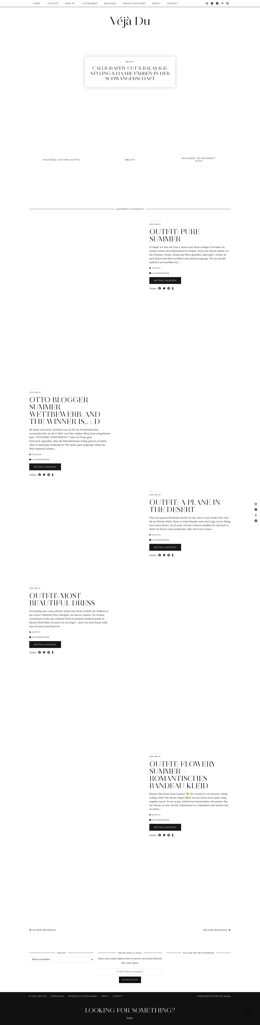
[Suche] (227, 3)
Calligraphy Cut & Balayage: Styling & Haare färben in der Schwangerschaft (130, 73)
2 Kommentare (39, 459)
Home (36, 3)
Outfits (156, 268)
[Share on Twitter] (164, 288)
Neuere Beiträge (217, 929)
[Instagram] (207, 3)
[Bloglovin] (222, 3)
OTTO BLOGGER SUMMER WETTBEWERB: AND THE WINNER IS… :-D (64, 410)
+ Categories (89, 3)
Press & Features (134, 3)
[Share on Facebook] (159, 288)
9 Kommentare (39, 637)
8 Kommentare (159, 820)
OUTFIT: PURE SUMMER (174, 235)
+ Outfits (52, 3)
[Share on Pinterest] (168, 288)
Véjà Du (130, 21)
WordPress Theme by (214, 996)
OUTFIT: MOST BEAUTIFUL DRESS (62, 599)
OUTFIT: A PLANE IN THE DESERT (184, 506)
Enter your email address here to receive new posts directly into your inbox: (130, 960)
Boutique (110, 3)
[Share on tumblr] (172, 288)
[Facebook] (217, 3)
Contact (172, 3)
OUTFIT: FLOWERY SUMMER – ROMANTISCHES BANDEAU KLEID (182, 775)
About (156, 3)
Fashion (36, 454)
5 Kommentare (159, 273)
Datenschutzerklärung (82, 996)
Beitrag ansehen (165, 280)
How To (70, 3)
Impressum (57, 996)
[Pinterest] (212, 3)
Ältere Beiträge (42, 929)
